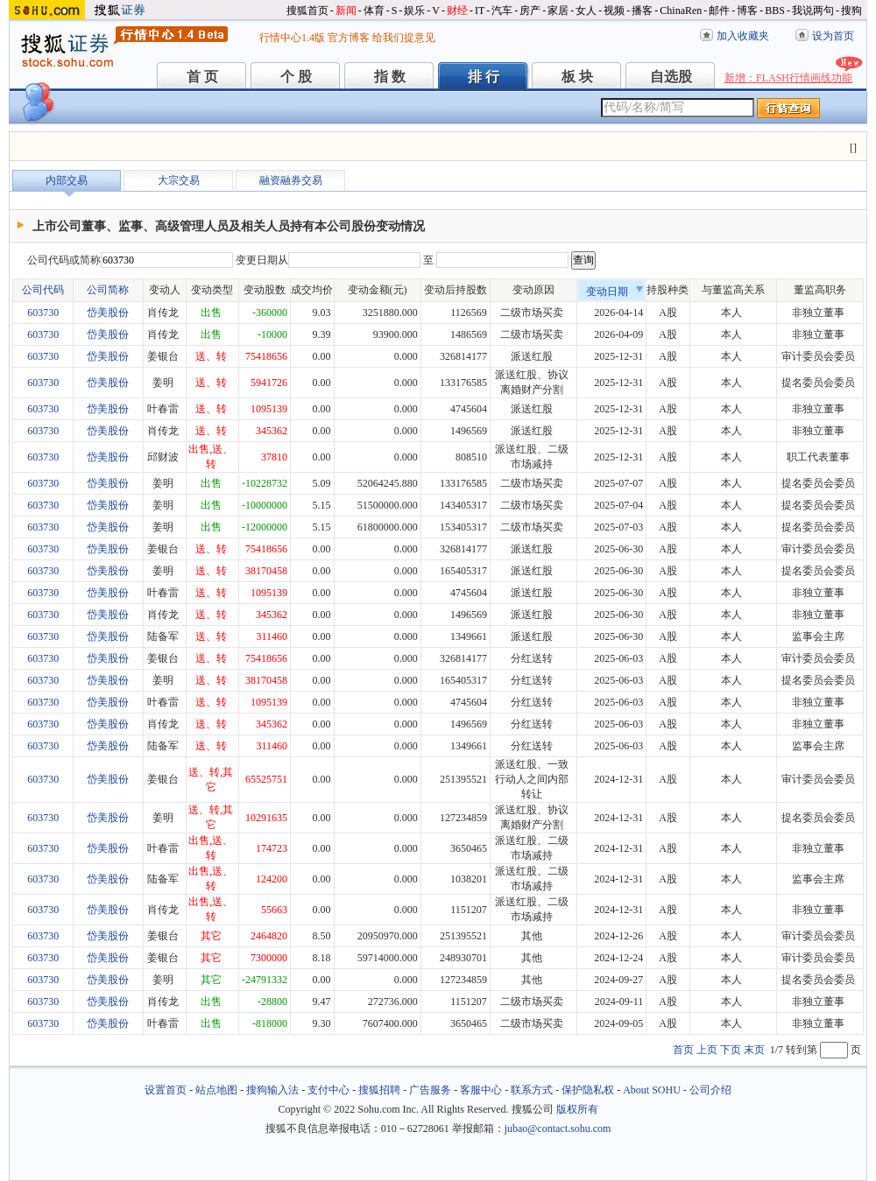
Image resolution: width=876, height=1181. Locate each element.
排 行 (483, 76)
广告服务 (430, 1090)
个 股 (296, 76)
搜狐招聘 (379, 1090)
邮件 (719, 10)
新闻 (346, 10)
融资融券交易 (290, 180)
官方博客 (349, 38)
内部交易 (67, 180)
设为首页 (833, 36)
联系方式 (532, 1090)
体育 (374, 10)
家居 (558, 10)
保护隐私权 (588, 1090)
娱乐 (414, 10)
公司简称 (108, 290)
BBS (775, 10)
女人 (586, 10)
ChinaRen (681, 10)
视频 (614, 10)
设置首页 (166, 1090)
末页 (754, 1050)
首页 (683, 1050)
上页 (706, 1050)
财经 (457, 10)
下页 (730, 1050)
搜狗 (851, 10)
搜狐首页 (307, 10)
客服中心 (481, 1090)
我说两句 (813, 10)
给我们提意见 (403, 38)
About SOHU (652, 1090)
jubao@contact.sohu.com (558, 1128)
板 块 (577, 76)
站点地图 (216, 1090)
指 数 (390, 76)
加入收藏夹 (743, 36)
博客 (747, 10)
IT (479, 10)
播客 (642, 10)
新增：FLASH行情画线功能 (788, 78)
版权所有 (577, 1109)
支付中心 (328, 1090)
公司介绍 (710, 1090)
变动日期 (615, 291)
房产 (529, 10)
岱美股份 (108, 312)
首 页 (202, 76)
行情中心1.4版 (292, 38)
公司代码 (43, 290)
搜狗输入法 (272, 1090)
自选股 (671, 76)
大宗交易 (179, 180)
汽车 (501, 10)
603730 (43, 312)
